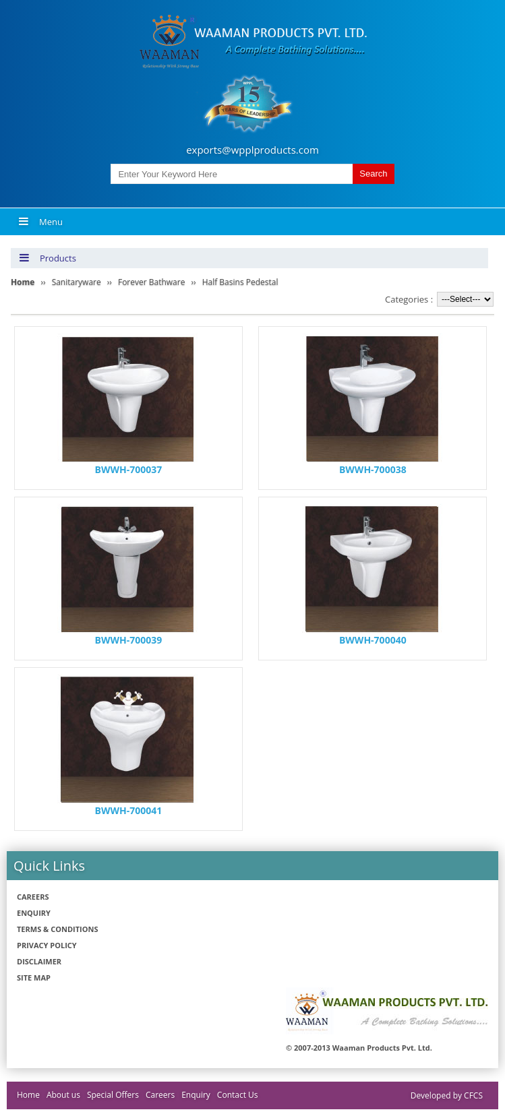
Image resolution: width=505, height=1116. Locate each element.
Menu (40, 221)
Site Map (34, 977)
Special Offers (113, 1094)
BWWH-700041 (128, 810)
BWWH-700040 (373, 639)
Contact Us (237, 1094)
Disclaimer (39, 961)
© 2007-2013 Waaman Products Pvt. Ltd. (359, 1048)
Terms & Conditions (57, 929)
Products (47, 258)
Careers (33, 897)
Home (28, 1094)
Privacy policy (47, 945)
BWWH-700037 (128, 469)
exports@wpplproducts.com (252, 149)
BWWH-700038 (373, 469)
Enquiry (34, 913)
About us (63, 1094)
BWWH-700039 (128, 639)
